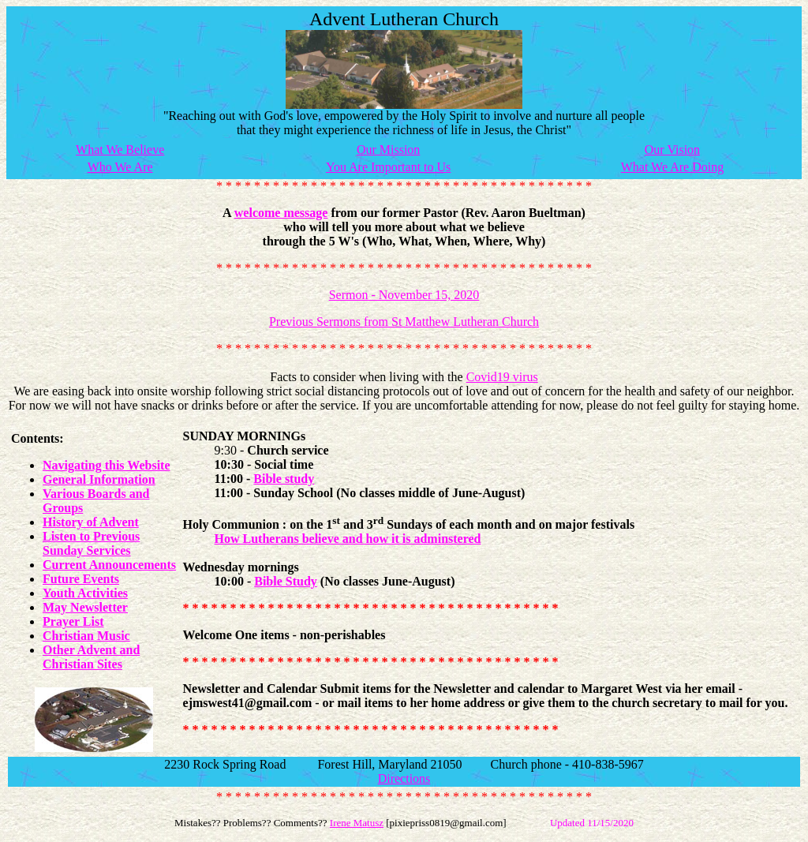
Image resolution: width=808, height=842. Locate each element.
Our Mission (388, 149)
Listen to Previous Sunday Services (91, 543)
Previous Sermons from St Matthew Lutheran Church (404, 321)
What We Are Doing (672, 167)
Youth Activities (85, 593)
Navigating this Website (106, 465)
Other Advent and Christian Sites (91, 657)
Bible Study (285, 581)
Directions (404, 778)
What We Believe (120, 149)
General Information (99, 479)
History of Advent (91, 522)
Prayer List (73, 621)
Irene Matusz (356, 823)
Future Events (81, 579)
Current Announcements (109, 564)
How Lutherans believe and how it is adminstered (348, 538)
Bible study (283, 478)
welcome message (281, 212)
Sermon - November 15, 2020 (404, 294)
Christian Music (86, 635)
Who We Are (120, 167)
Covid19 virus (502, 377)
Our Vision (672, 149)
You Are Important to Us (388, 167)
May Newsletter (85, 607)
